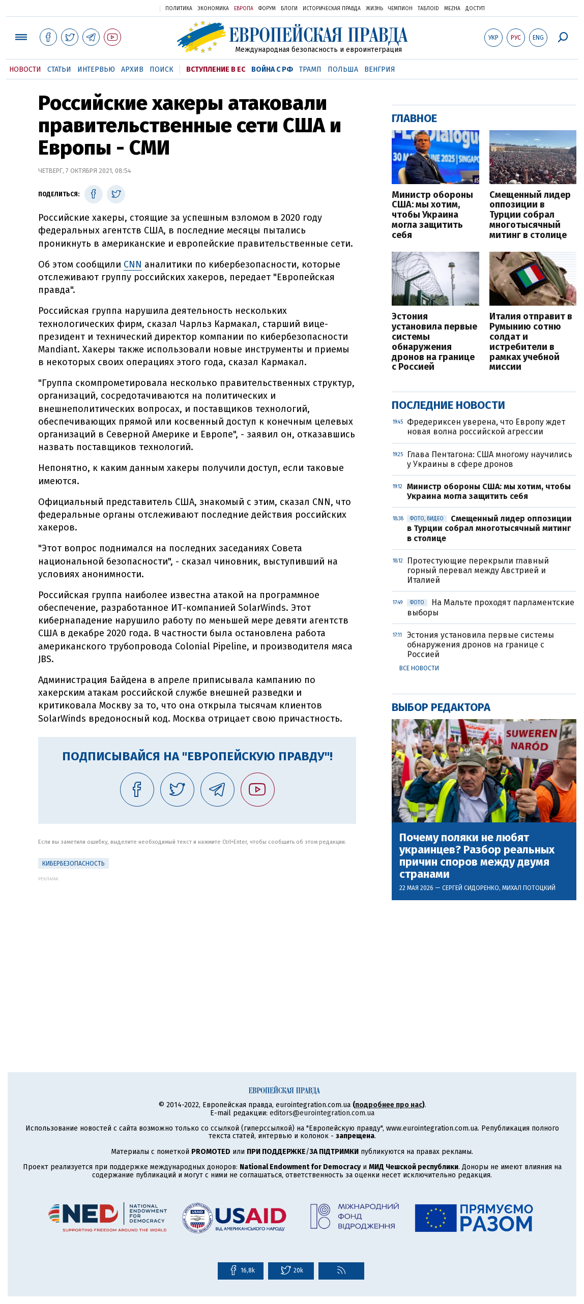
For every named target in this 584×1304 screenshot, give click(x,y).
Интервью (96, 69)
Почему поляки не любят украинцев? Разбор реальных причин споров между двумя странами (476, 856)
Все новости (419, 668)
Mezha (452, 9)
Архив (132, 69)
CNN (133, 264)
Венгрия (379, 69)
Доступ (475, 9)
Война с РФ (272, 69)
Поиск (161, 69)
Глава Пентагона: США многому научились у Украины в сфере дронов (489, 459)
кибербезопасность (73, 863)
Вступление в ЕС (215, 69)
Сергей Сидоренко (470, 888)
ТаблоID (428, 9)
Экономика (213, 9)
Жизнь (374, 9)
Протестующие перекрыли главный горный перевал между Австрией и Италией (478, 570)
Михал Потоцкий (529, 888)
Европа (243, 9)
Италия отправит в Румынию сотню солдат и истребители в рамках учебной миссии (530, 342)
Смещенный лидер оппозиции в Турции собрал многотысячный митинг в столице (530, 215)
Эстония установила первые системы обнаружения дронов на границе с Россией (434, 342)
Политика (178, 9)
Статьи (59, 69)
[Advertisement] (197, 952)
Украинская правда (127, 8)
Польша (343, 69)
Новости (25, 69)
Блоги (289, 9)
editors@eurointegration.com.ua (322, 1113)
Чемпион (400, 9)
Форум (267, 9)
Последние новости (448, 405)
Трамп (310, 69)
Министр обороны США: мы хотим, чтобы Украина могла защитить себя (432, 215)
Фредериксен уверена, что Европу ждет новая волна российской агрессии (486, 426)
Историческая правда (332, 9)
